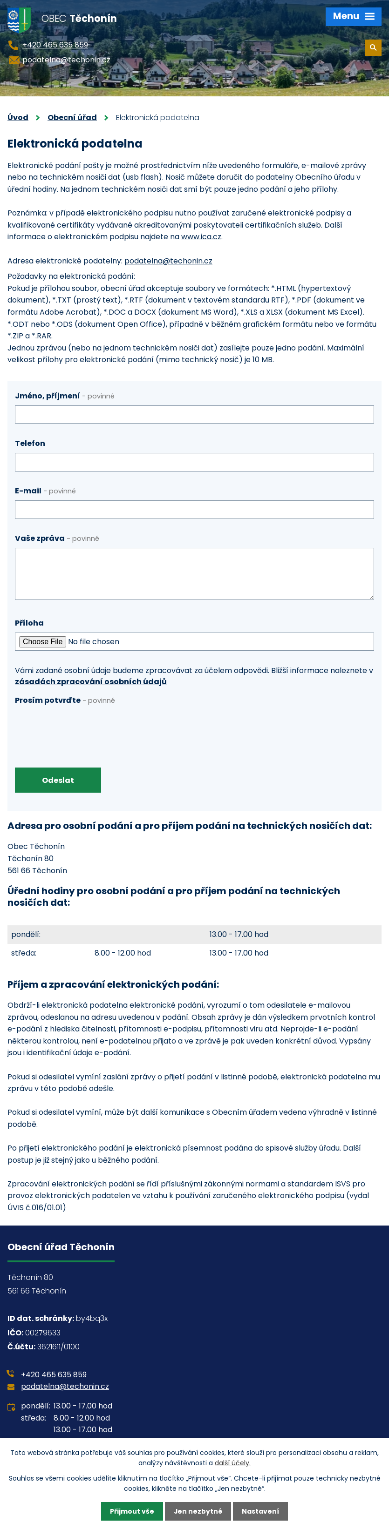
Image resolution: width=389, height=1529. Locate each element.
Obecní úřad (72, 117)
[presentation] (86, 728)
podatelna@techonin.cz (168, 261)
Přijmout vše (132, 1511)
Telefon (30, 443)
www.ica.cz (201, 236)
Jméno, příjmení (65, 396)
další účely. (233, 1463)
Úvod (17, 117)
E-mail (45, 490)
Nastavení (261, 1511)
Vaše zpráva (57, 538)
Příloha (29, 623)
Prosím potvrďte (65, 700)
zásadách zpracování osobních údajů (91, 681)
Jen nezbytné (198, 1511)
